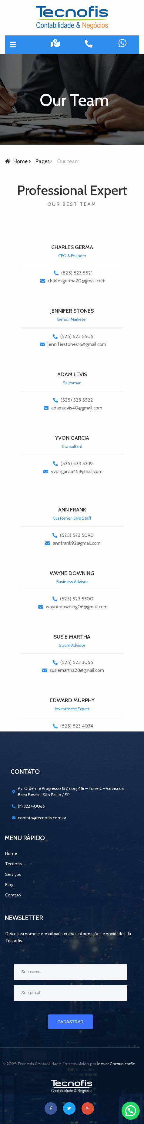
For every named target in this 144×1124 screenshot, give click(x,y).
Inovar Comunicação (116, 1063)
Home (11, 853)
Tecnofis (13, 863)
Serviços (13, 874)
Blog (9, 884)
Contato (13, 895)
